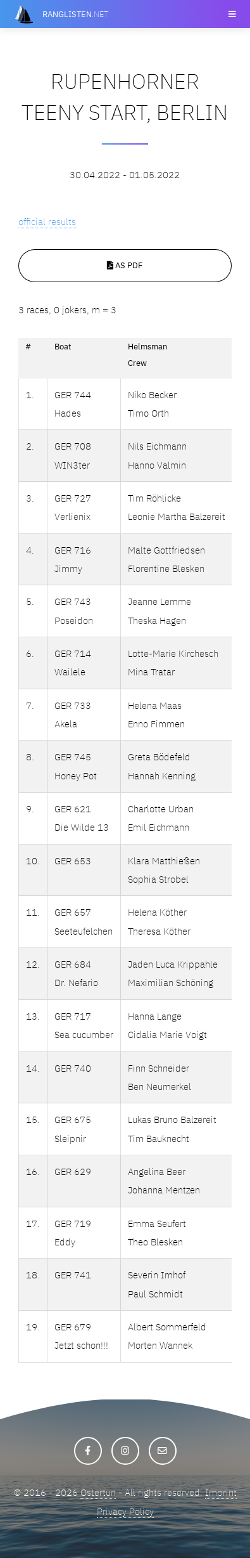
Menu (231, 14)
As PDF (124, 265)
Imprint (221, 1492)
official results (47, 222)
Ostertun (98, 1492)
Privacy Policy (125, 1511)
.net (75, 14)
